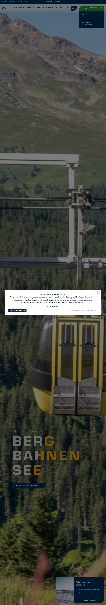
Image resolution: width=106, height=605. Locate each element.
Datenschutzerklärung (68, 302)
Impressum (79, 302)
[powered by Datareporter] (98, 293)
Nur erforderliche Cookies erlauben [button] (83, 310)
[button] (51, 306)
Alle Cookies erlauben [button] (17, 310)
